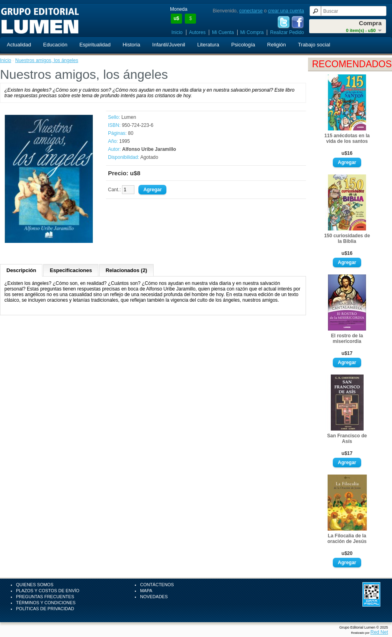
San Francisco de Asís (347, 438)
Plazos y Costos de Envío (47, 590)
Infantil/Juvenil (168, 45)
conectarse (251, 11)
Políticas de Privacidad (45, 608)
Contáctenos (157, 584)
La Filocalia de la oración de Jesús (346, 538)
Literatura (208, 45)
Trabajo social (314, 45)
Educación (55, 45)
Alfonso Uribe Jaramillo (149, 149)
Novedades (154, 596)
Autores (197, 32)
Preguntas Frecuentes (45, 596)
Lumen (128, 117)
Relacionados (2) (126, 270)
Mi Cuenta (223, 32)
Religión (276, 45)
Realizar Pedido (287, 32)
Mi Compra (252, 32)
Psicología (243, 45)
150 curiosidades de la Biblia (347, 238)
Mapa (146, 590)
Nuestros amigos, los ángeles (46, 60)
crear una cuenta (286, 11)
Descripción (21, 270)
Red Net (379, 632)
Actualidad (19, 45)
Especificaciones (71, 270)
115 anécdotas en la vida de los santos (347, 138)
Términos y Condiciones (46, 602)
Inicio (177, 32)
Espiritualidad (94, 45)
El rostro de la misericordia (347, 338)
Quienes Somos (35, 584)
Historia (131, 45)
